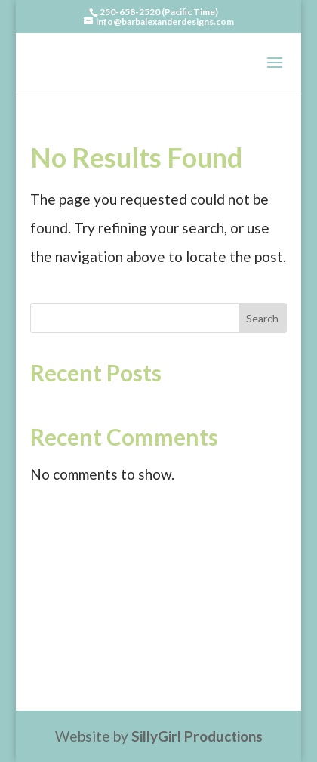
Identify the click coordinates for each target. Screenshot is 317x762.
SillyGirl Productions (197, 736)
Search (262, 318)
